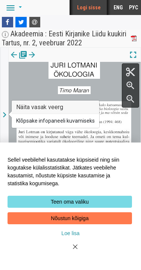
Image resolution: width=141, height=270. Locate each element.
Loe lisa (70, 233)
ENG (118, 7)
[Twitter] (21, 22)
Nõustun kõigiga (69, 218)
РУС (133, 7)
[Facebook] (7, 22)
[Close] (71, 251)
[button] (13, 7)
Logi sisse (89, 7)
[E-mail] (35, 22)
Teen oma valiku (70, 202)
